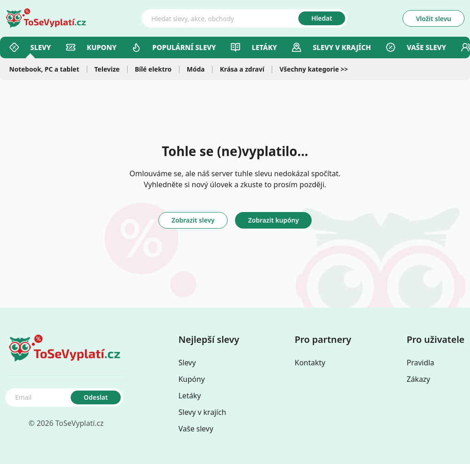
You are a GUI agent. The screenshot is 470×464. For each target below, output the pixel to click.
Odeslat (96, 397)
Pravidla (420, 363)
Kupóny (192, 379)
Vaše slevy (416, 47)
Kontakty (310, 363)
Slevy (30, 47)
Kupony (91, 47)
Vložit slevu (433, 18)
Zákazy (418, 379)
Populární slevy (173, 47)
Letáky (253, 47)
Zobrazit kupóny (273, 220)
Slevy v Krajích (331, 47)
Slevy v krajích (202, 412)
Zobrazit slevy (193, 220)
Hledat (321, 18)
